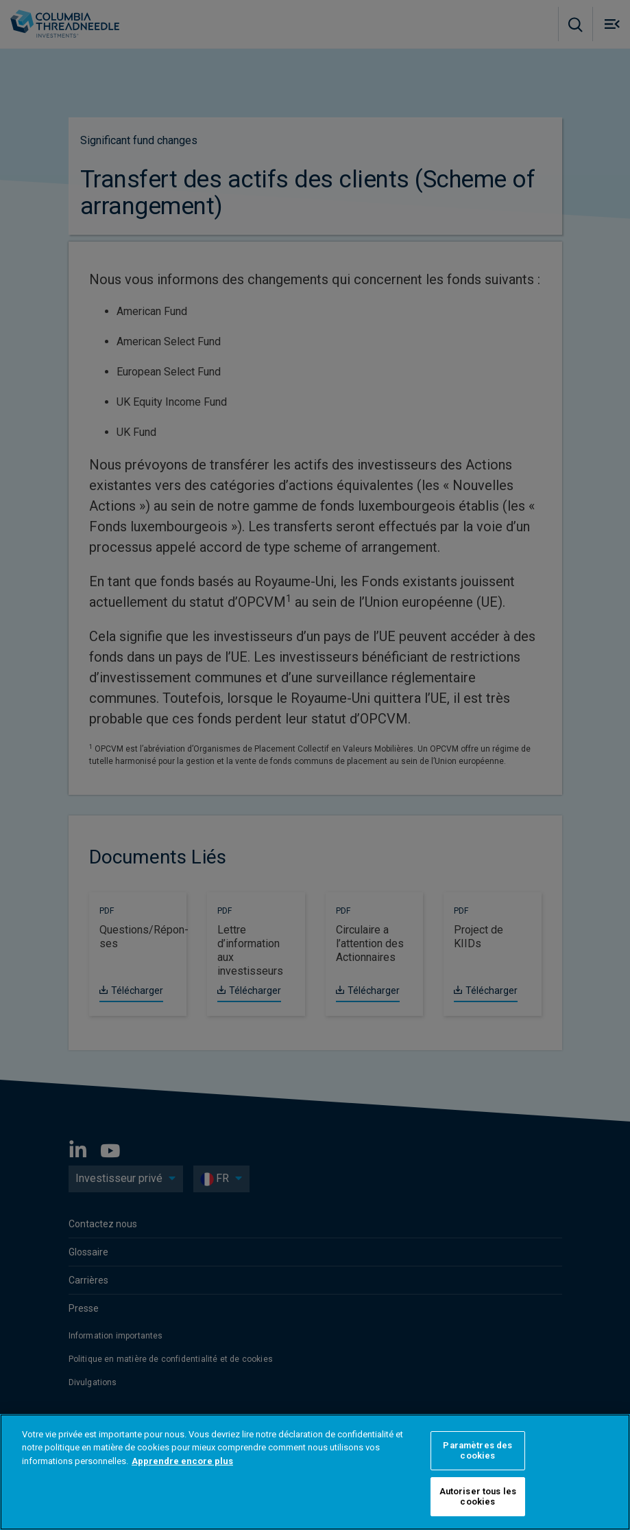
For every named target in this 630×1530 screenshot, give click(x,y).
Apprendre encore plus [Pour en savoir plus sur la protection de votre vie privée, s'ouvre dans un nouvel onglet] (182, 1461)
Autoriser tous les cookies (477, 1496)
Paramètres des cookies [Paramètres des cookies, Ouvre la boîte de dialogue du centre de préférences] (477, 1450)
